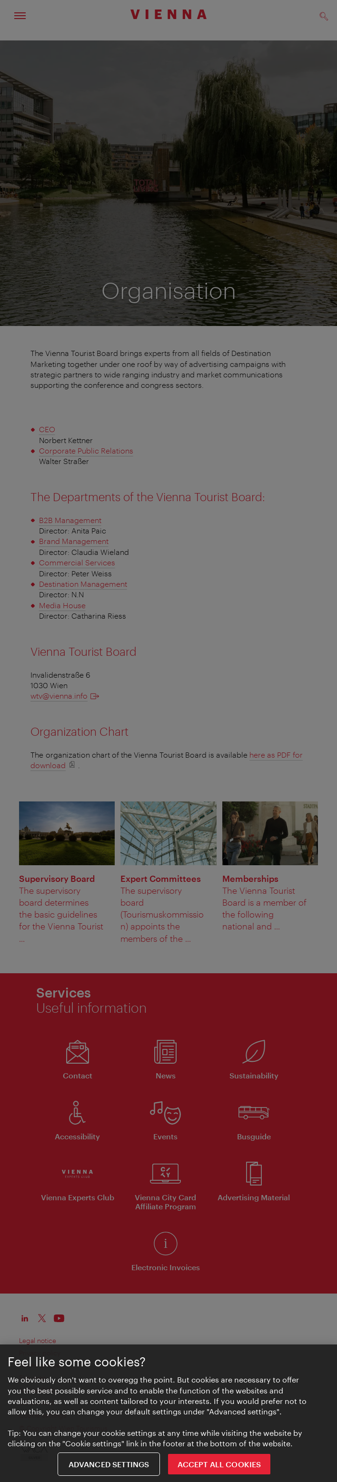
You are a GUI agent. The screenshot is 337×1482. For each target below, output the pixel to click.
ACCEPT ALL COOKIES (219, 1465)
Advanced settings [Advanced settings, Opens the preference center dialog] (109, 1465)
